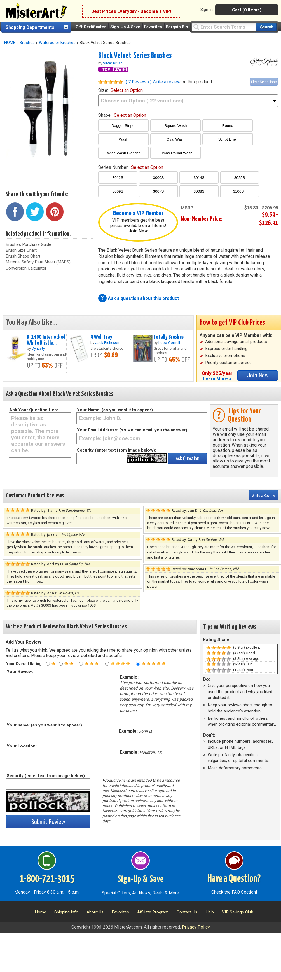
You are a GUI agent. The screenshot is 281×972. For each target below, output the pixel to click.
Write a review (167, 82)
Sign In (206, 9)
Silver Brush (113, 63)
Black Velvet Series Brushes (135, 56)
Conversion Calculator (26, 268)
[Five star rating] (138, 664)
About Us (95, 912)
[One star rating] (48, 664)
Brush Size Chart (21, 250)
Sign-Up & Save (125, 27)
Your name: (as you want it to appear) (44, 725)
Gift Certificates (91, 27)
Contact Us (187, 912)
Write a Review (263, 495)
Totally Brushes (169, 337)
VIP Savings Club (237, 912)
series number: (130, 167)
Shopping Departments (30, 27)
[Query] (224, 27)
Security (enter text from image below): (116, 450)
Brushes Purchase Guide (28, 244)
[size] (188, 100)
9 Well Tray (101, 337)
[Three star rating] (81, 664)
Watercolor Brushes (57, 42)
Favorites (153, 27)
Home (40, 912)
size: (120, 90)
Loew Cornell (169, 342)
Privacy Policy (196, 927)
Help (209, 912)
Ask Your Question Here (33, 409)
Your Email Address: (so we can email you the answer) (132, 430)
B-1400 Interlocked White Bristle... (46, 340)
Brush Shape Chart (23, 256)
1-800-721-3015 (47, 879)
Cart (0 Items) (246, 10)
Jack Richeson (107, 342)
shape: (122, 115)
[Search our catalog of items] (266, 27)
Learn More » (217, 378)
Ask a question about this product (143, 298)
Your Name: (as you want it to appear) (115, 409)
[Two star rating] (61, 664)
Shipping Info (66, 912)
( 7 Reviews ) (138, 82)
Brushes (27, 42)
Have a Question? (234, 879)
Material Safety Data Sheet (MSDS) (38, 262)
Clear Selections (264, 81)
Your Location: (21, 746)
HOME (9, 42)
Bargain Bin (177, 27)
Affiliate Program (152, 912)
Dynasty (38, 348)
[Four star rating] (107, 664)
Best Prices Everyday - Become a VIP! (131, 11)
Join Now (138, 230)
